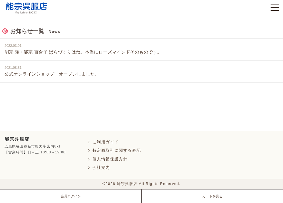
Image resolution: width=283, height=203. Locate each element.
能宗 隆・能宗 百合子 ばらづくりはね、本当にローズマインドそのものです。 (83, 52)
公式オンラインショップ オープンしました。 (52, 74)
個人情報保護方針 (110, 159)
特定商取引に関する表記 (117, 150)
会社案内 (101, 167)
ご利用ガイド (106, 142)
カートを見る (212, 196)
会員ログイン (71, 196)
